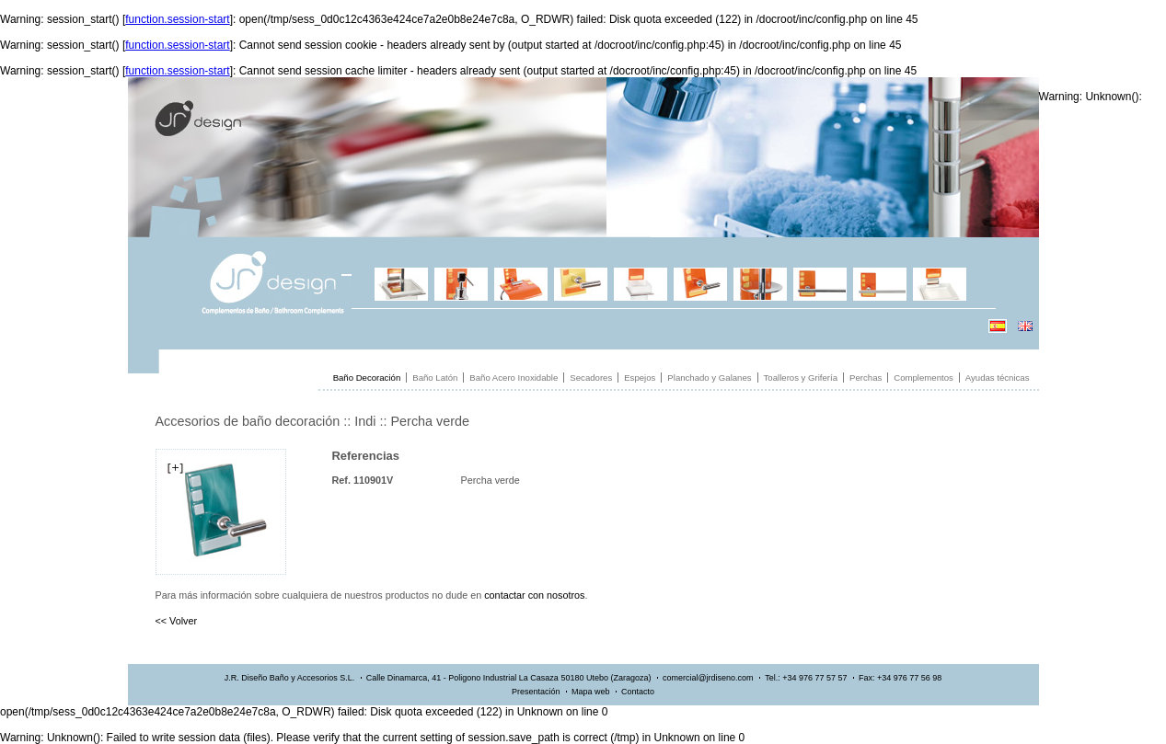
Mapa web (590, 691)
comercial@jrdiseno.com (708, 677)
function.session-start (177, 19)
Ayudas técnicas (997, 377)
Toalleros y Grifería (801, 377)
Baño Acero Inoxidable (513, 377)
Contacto (637, 691)
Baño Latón (434, 377)
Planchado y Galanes (709, 377)
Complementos (923, 377)
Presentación (536, 691)
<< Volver (177, 620)
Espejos (639, 377)
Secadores (591, 377)
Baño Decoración (367, 377)
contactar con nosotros (534, 595)
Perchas (865, 377)
